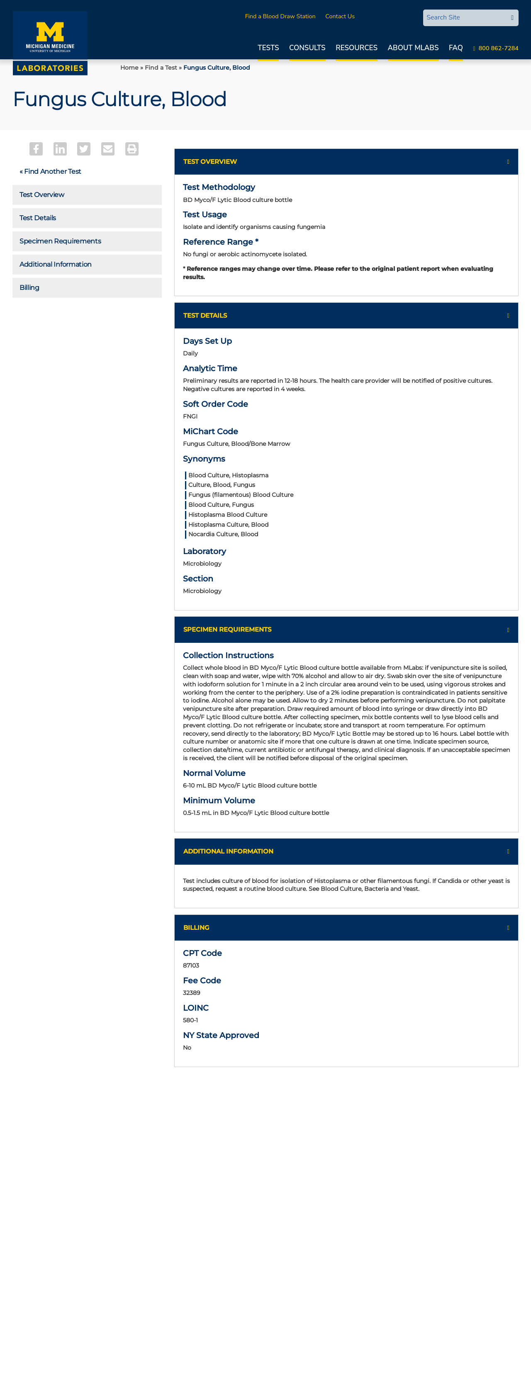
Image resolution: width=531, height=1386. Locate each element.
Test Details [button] (205, 319)
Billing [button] (196, 954)
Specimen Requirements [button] (227, 640)
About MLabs (413, 48)
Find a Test (161, 67)
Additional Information (55, 264)
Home (129, 67)
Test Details (37, 218)
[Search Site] (464, 17)
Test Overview (41, 195)
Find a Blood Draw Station (280, 16)
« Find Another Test (50, 171)
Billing (29, 288)
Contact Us (340, 16)
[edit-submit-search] (512, 18)
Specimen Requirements (60, 241)
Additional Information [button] (228, 877)
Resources (357, 48)
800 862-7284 (499, 48)
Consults (307, 48)
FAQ (456, 48)
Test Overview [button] (210, 161)
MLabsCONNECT (388, 16)
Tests (268, 48)
